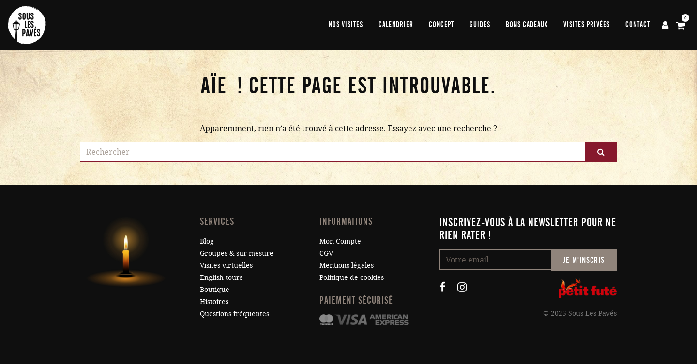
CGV (326, 253)
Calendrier (396, 24)
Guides (480, 24)
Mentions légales (346, 265)
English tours (221, 277)
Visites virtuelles (226, 265)
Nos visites (346, 24)
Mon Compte (340, 241)
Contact (637, 24)
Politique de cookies (351, 277)
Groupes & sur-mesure (236, 253)
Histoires (214, 301)
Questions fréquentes (234, 313)
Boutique (214, 289)
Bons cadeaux (527, 24)
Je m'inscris (584, 260)
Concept (441, 24)
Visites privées (586, 24)
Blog (207, 241)
